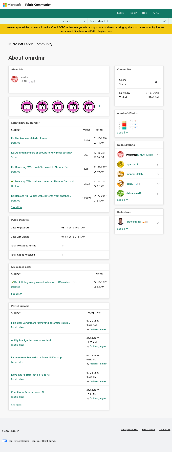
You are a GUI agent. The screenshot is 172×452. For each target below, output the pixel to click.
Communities (101, 4)
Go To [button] (156, 12)
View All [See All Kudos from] (122, 229)
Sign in (134, 12)
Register (121, 12)
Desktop (15, 142)
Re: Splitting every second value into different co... (43, 282)
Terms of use (148, 429)
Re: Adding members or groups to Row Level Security (41, 152)
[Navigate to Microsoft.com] (12, 5)
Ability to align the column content (31, 340)
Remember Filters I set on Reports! (30, 374)
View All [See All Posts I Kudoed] (16, 405)
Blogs (116, 4)
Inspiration (73, 4)
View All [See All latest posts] (16, 207)
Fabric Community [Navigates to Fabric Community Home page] (38, 5)
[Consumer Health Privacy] (44, 441)
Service (15, 157)
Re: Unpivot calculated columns (29, 138)
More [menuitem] (128, 4)
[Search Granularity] (74, 21)
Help (144, 12)
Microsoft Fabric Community (30, 43)
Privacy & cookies (129, 429)
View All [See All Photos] (122, 133)
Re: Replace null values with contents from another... (41, 195)
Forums (58, 4)
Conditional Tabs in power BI (27, 392)
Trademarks (164, 429)
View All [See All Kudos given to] (122, 200)
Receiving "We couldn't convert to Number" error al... (45, 181)
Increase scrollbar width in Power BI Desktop (36, 357)
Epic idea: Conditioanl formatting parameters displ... (41, 322)
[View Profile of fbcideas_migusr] (98, 328)
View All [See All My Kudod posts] (16, 294)
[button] (122, 125)
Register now (105, 31)
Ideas (86, 4)
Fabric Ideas (17, 327)
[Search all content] (128, 21)
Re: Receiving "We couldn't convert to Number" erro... (42, 167)
